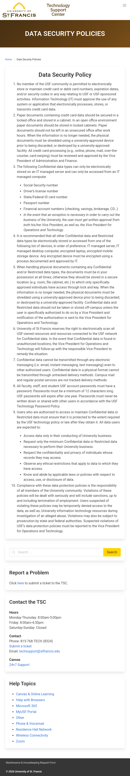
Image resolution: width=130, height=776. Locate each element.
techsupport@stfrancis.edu (39, 651)
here (20, 583)
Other (20, 718)
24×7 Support (19, 665)
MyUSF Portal (26, 712)
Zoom (20, 741)
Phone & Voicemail (30, 724)
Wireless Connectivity (32, 735)
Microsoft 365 (26, 706)
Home (8, 59)
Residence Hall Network (34, 730)
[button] (124, 5)
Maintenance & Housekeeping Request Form (31, 762)
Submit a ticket (20, 646)
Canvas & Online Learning (35, 694)
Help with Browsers (30, 700)
